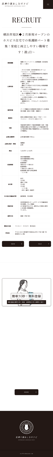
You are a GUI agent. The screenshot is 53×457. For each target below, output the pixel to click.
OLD (40, 244)
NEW (13, 244)
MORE (26, 392)
